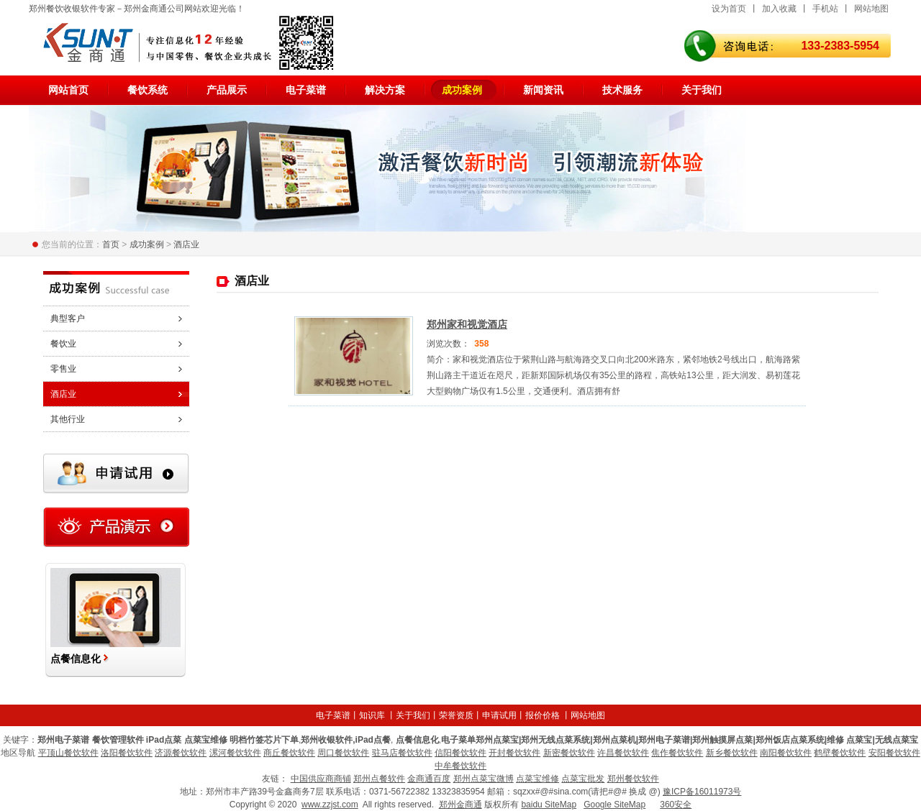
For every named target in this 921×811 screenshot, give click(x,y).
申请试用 (499, 715)
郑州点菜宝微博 (483, 779)
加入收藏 (779, 9)
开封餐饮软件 (514, 753)
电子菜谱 (306, 90)
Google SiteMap (614, 804)
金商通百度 (428, 779)
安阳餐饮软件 (894, 753)
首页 (110, 244)
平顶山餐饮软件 (68, 753)
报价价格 (542, 715)
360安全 (675, 804)
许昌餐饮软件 (623, 753)
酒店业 (186, 244)
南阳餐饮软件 (786, 753)
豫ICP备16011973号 (702, 792)
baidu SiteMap (548, 804)
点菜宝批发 (582, 779)
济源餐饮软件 (181, 753)
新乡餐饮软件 (732, 753)
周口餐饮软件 (343, 753)
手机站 (825, 9)
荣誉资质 (456, 715)
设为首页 (729, 9)
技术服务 (622, 90)
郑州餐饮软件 (633, 779)
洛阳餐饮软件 (127, 753)
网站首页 (68, 90)
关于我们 (701, 90)
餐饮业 (63, 344)
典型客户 (67, 318)
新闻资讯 (543, 90)
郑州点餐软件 (379, 779)
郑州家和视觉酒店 (467, 324)
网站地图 (871, 9)
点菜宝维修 (537, 779)
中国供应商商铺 (321, 779)
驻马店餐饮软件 (402, 753)
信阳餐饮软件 (460, 753)
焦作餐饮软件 (677, 753)
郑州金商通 (460, 804)
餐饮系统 (147, 90)
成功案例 (462, 90)
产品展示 (227, 90)
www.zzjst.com (329, 804)
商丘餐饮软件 (289, 753)
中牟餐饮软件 (460, 766)
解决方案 (385, 90)
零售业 (63, 369)
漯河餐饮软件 (235, 753)
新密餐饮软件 (569, 753)
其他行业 (67, 419)
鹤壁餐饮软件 (840, 753)
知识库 (372, 715)
